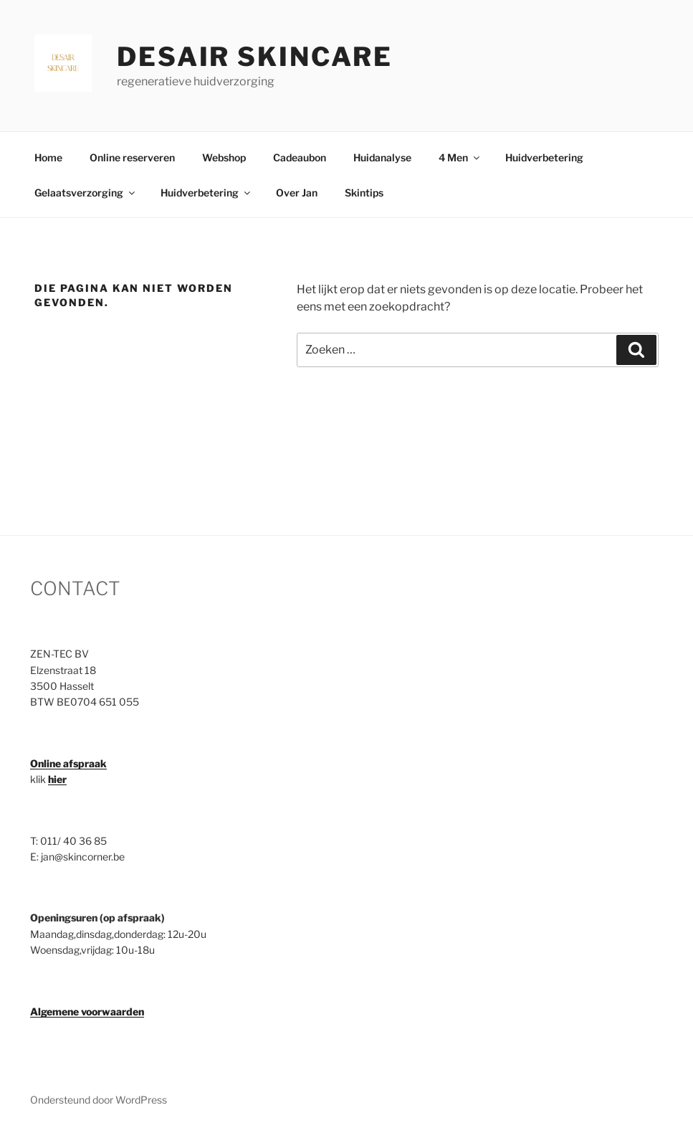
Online (45, 763)
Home (48, 157)
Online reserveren (132, 157)
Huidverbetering (544, 157)
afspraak (84, 763)
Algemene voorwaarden (87, 1011)
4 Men (460, 157)
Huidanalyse (382, 157)
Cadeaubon (299, 157)
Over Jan (296, 192)
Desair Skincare (255, 56)
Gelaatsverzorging (85, 192)
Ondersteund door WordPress (98, 1100)
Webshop (224, 157)
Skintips (364, 192)
